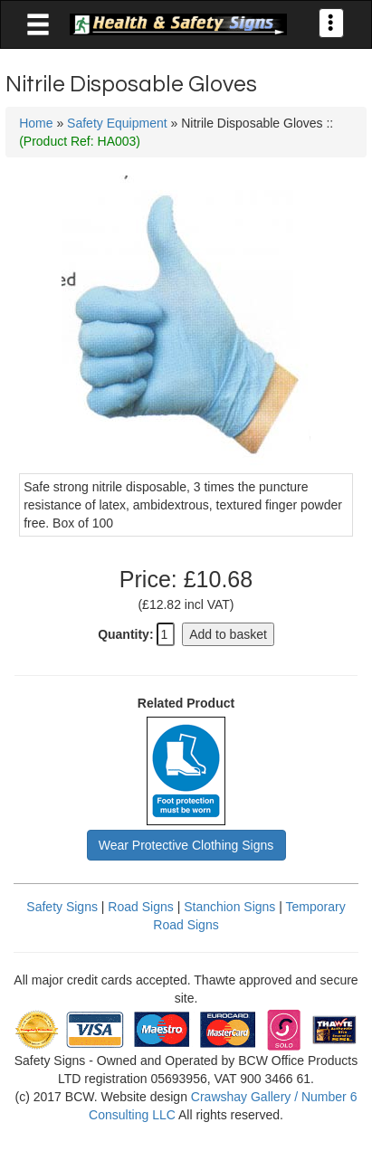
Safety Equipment (117, 123)
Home (35, 123)
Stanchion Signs (229, 906)
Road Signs (140, 906)
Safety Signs (62, 906)
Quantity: (125, 634)
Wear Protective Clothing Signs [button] (186, 845)
